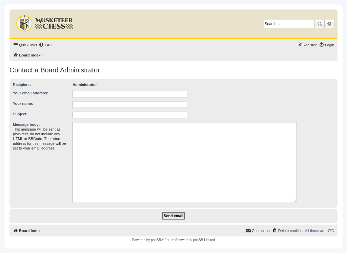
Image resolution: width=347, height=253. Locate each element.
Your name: (23, 103)
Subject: (20, 114)
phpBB (156, 240)
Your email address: (30, 93)
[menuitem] (45, 45)
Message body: (26, 124)
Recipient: (22, 85)
